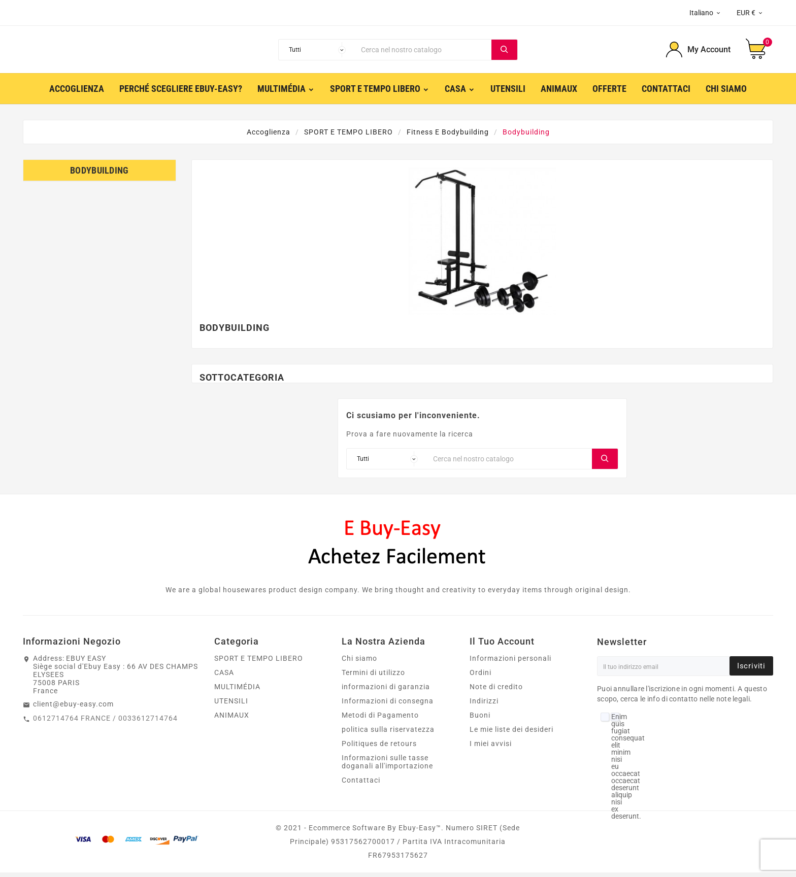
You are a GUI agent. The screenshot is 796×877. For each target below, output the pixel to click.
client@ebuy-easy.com (73, 708)
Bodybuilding (99, 175)
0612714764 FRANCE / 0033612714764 (105, 723)
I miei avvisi (491, 748)
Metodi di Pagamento (380, 720)
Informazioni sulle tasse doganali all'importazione (387, 766)
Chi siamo (359, 663)
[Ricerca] (423, 52)
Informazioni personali (510, 663)
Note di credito (496, 691)
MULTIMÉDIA (237, 691)
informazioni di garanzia (386, 691)
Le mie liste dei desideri (511, 734)
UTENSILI (231, 705)
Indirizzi (484, 705)
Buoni (480, 720)
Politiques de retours (379, 748)
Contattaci (361, 785)
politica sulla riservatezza (388, 734)
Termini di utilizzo (373, 677)
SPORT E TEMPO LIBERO (258, 663)
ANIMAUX (231, 720)
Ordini (480, 677)
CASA (224, 677)
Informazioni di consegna (388, 705)
